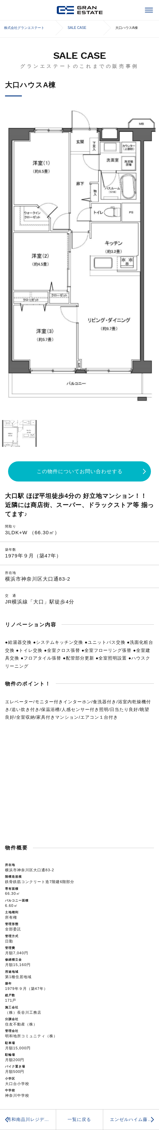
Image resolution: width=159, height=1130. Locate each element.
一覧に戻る (79, 1119)
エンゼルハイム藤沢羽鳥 (134, 1119)
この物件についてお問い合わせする (80, 471)
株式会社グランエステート (80, 10)
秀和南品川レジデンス (30, 1119)
